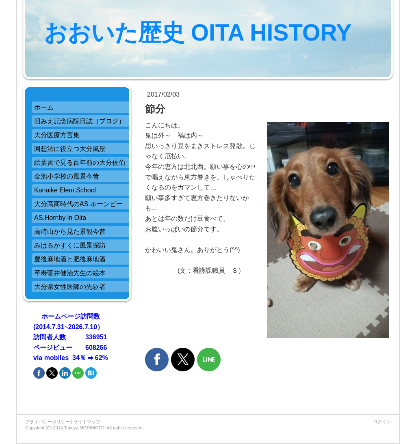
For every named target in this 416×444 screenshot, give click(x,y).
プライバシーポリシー (47, 421)
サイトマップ (87, 421)
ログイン (382, 421)
